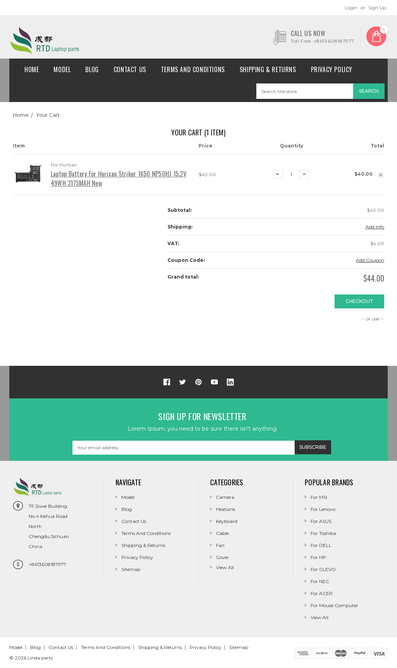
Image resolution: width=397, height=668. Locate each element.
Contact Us (130, 69)
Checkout (359, 301)
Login (351, 7)
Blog (91, 69)
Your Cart (48, 115)
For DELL (321, 545)
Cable (222, 533)
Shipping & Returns (268, 69)
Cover (222, 557)
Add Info (375, 227)
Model (62, 69)
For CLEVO (323, 569)
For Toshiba (323, 533)
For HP (318, 557)
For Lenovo (323, 509)
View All (319, 617)
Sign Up (377, 7)
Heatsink (225, 509)
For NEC (320, 581)
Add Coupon (370, 260)
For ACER (322, 593)
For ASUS (321, 521)
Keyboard (226, 521)
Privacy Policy (331, 69)
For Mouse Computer (334, 605)
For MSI (319, 497)
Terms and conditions (193, 69)
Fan (220, 545)
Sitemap (130, 569)
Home (31, 69)
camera (225, 497)
